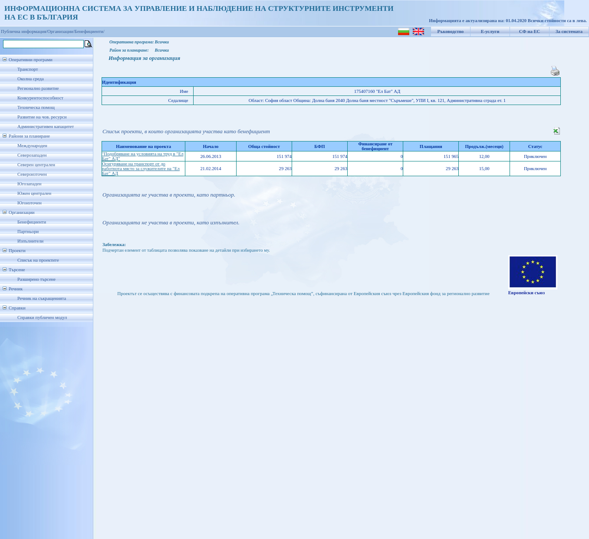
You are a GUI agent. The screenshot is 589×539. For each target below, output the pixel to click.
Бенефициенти (31, 222)
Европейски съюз (526, 292)
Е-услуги (490, 31)
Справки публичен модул (42, 317)
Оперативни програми (31, 59)
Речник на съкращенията (41, 298)
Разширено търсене (36, 279)
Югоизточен (29, 202)
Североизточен (32, 174)
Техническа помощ (36, 107)
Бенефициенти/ (90, 31)
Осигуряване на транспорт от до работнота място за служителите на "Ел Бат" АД (141, 168)
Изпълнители (30, 241)
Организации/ (61, 31)
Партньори (28, 231)
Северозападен (31, 155)
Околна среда (30, 78)
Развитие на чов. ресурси (42, 117)
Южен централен (34, 193)
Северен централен (36, 164)
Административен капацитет (45, 126)
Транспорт (27, 69)
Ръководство (451, 31)
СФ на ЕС (529, 31)
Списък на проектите (38, 260)
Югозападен (29, 183)
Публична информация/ (24, 31)
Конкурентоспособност (40, 97)
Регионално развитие (38, 88)
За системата (569, 31)
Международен (32, 145)
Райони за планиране (29, 136)
